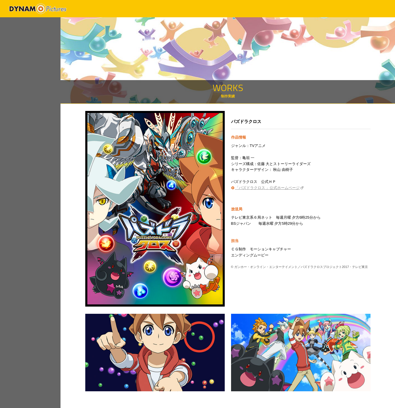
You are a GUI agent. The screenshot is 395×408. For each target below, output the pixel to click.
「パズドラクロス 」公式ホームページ (267, 188)
